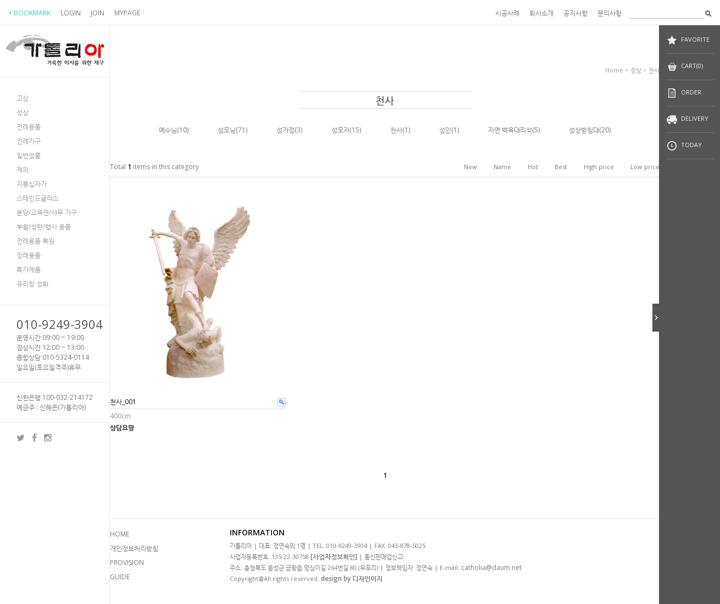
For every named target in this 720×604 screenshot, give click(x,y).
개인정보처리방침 (134, 548)
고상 (22, 98)
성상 (22, 112)
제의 (22, 169)
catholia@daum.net (491, 567)
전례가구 (28, 141)
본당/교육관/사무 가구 (46, 212)
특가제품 (28, 269)
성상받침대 (584, 130)
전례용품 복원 (35, 240)
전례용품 (28, 126)
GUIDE (120, 576)
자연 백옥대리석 (510, 130)
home (614, 70)
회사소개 (541, 13)
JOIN (97, 13)
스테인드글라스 (37, 198)
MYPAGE (127, 13)
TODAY (684, 146)
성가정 (285, 130)
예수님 (168, 130)
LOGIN (70, 13)
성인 (445, 130)
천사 (654, 70)
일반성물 (28, 155)
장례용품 (28, 255)
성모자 (340, 130)
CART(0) (684, 66)
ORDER (683, 93)
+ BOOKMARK (29, 13)
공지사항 (575, 13)
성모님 (227, 130)
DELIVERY (687, 119)
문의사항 (609, 13)
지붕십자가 (31, 183)
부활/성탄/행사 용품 (43, 226)
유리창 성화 (32, 283)
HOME (119, 534)
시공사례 (507, 13)
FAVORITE (688, 40)
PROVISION (127, 562)
